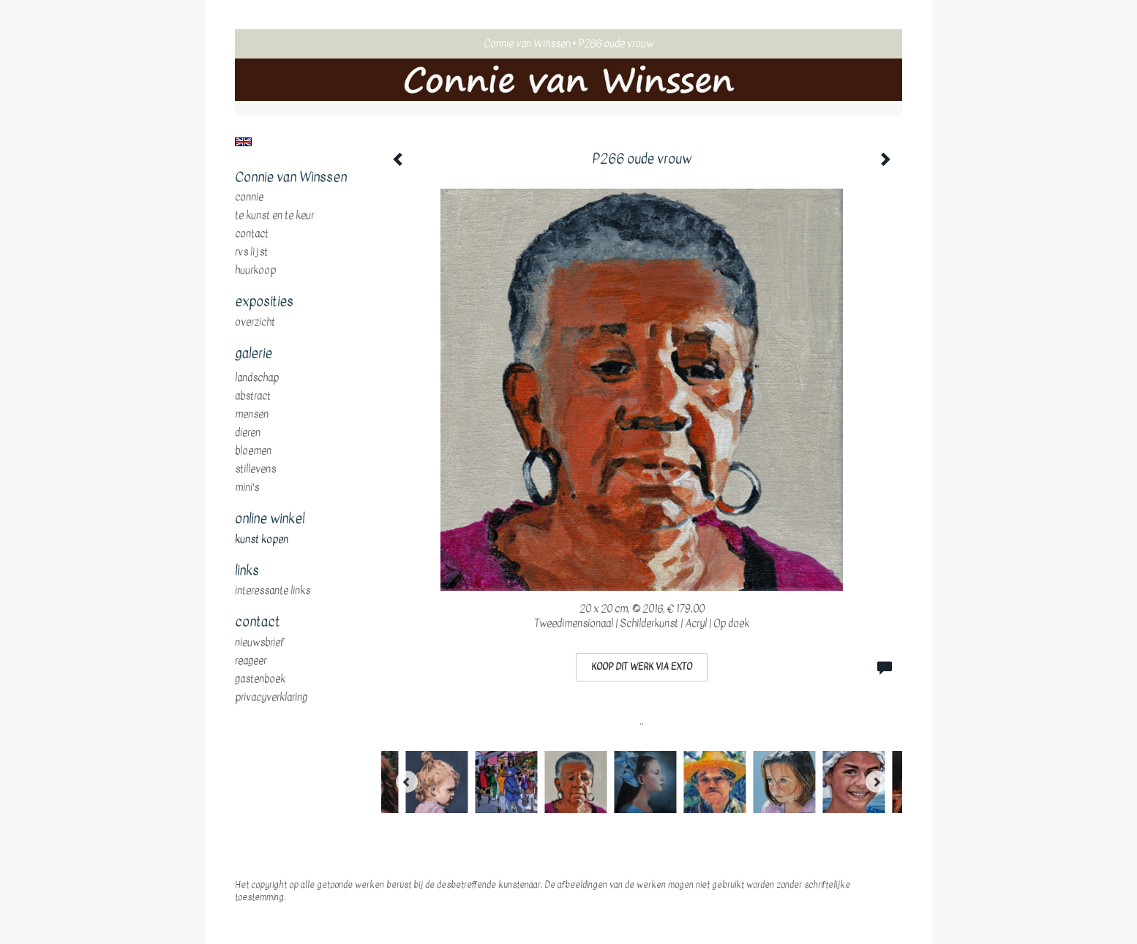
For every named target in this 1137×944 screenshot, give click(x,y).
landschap (257, 378)
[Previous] (407, 782)
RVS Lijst (251, 252)
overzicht (255, 322)
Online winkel (269, 519)
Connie (249, 197)
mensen (252, 414)
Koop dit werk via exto (641, 666)
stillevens (255, 469)
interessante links (272, 591)
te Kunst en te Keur (274, 215)
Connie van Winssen (527, 43)
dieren (247, 433)
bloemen (253, 451)
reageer (250, 661)
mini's (247, 487)
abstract (253, 396)
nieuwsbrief (260, 642)
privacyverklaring (271, 697)
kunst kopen (261, 539)
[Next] (877, 782)
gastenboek (260, 679)
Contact (252, 234)
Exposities (264, 301)
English (243, 141)
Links (247, 571)
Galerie (253, 353)
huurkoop (255, 270)
